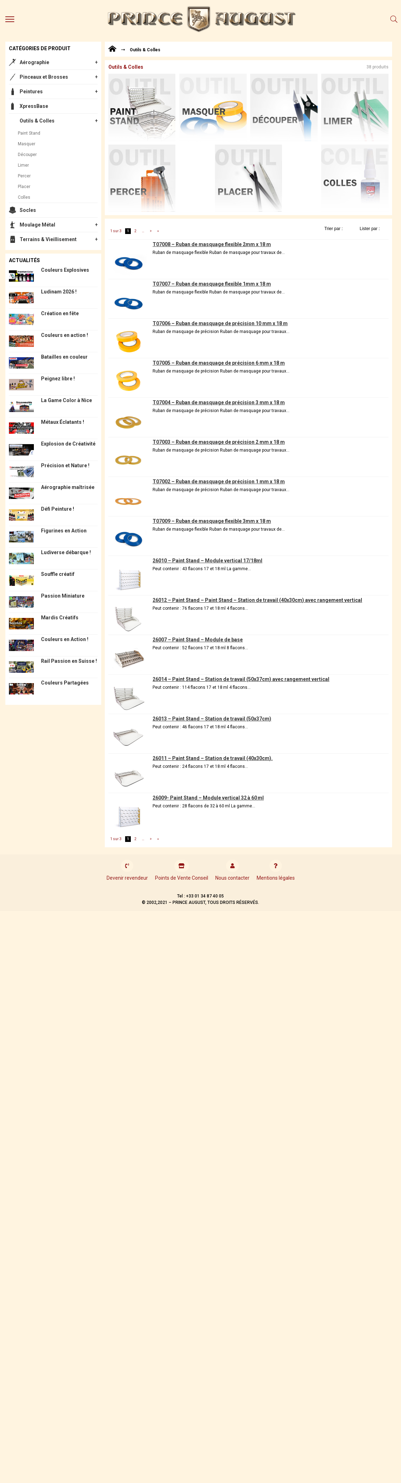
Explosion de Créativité (68, 444)
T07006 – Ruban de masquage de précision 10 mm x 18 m (220, 323)
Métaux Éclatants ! (62, 422)
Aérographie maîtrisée (67, 487)
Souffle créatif (57, 574)
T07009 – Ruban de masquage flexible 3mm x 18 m (212, 521)
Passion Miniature (62, 596)
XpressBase (34, 106)
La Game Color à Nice (66, 400)
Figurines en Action (64, 531)
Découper (27, 154)
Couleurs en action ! (64, 335)
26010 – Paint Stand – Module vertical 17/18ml (207, 560)
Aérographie (34, 62)
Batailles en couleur (64, 357)
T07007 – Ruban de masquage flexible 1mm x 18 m (212, 284)
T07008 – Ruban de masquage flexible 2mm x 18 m (212, 244)
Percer (24, 175)
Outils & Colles (37, 121)
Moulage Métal (37, 225)
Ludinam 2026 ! (59, 292)
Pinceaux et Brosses (44, 77)
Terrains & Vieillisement (48, 239)
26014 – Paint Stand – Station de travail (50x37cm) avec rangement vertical (241, 679)
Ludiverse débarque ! (66, 552)
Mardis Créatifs (59, 617)
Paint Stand (29, 133)
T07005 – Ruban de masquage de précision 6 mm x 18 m (219, 363)
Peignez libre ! (58, 378)
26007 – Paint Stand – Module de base (198, 639)
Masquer (26, 143)
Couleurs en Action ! (64, 639)
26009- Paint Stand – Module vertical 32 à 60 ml (208, 798)
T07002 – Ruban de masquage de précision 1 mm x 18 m (219, 481)
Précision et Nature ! (65, 465)
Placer (24, 186)
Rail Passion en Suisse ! (69, 661)
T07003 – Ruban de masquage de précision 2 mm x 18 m (219, 442)
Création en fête (60, 313)
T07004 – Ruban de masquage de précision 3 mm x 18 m (219, 402)
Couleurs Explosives (65, 270)
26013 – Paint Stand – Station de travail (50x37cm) (212, 719)
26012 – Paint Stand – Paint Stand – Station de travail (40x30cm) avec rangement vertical (257, 600)
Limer (23, 165)
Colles (24, 197)
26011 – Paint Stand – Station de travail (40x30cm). (213, 758)
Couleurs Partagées (65, 683)
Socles (28, 210)
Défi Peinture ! (57, 509)
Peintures (31, 91)
